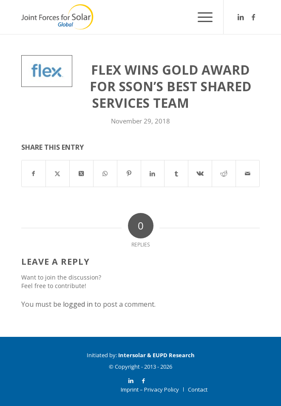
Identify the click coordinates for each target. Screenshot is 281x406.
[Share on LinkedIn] (153, 173)
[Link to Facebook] (253, 17)
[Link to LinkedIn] (240, 17)
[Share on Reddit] (224, 173)
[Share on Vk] (200, 173)
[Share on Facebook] (33, 173)
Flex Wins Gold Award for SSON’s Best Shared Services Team (170, 86)
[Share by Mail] (247, 173)
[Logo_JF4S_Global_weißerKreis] (116, 17)
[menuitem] (201, 17)
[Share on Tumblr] (176, 173)
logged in (78, 304)
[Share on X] (57, 173)
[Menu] (201, 17)
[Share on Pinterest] (129, 173)
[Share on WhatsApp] (105, 173)
